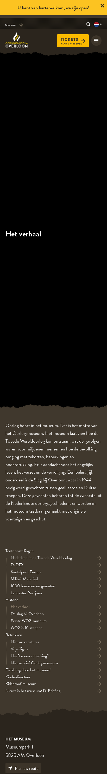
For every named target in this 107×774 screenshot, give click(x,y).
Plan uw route (23, 768)
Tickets (73, 39)
